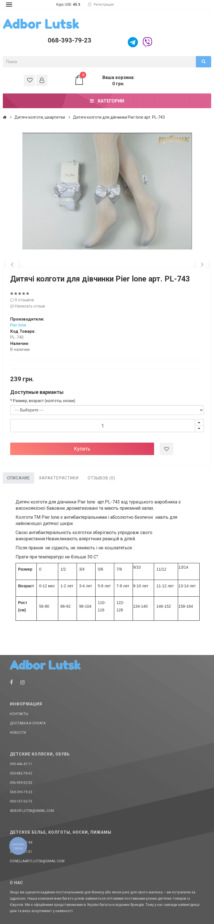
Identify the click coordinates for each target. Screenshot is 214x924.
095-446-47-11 (21, 764)
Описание (18, 478)
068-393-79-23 (69, 40)
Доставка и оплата (28, 723)
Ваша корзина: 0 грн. (104, 80)
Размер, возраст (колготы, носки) (44, 400)
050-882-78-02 (21, 773)
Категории (107, 101)
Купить (82, 449)
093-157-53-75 (21, 801)
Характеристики (59, 478)
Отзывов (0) (101, 478)
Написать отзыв (27, 306)
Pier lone (18, 325)
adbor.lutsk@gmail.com (32, 811)
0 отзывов (22, 300)
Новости (18, 733)
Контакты (19, 714)
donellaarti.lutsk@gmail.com (37, 861)
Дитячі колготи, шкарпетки (39, 117)
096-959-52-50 (21, 783)
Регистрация (101, 5)
